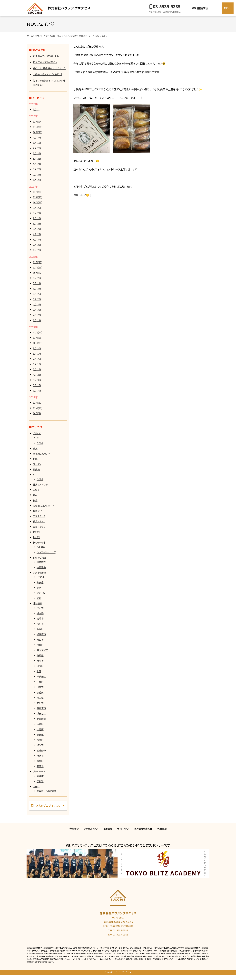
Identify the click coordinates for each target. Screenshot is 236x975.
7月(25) (37, 358)
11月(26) (37, 127)
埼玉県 (40, 697)
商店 (39, 587)
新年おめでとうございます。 (46, 56)
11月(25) (37, 337)
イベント (41, 577)
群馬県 (40, 655)
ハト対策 (41, 547)
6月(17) (37, 364)
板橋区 (40, 724)
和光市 (40, 745)
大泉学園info (40, 572)
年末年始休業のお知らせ (45, 62)
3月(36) (37, 380)
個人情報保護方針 (143, 828)
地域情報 (37, 603)
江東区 (40, 681)
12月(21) (37, 192)
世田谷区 (41, 713)
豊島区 (40, 734)
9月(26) (37, 137)
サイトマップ (122, 828)
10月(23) (37, 343)
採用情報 (107, 828)
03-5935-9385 (166, 6)
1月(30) (37, 390)
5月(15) (37, 369)
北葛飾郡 (41, 718)
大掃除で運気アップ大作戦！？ (47, 74)
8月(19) (37, 142)
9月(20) (37, 348)
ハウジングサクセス (59, 8)
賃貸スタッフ (39, 521)
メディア (37, 433)
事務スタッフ (39, 526)
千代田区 (41, 676)
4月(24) (37, 163)
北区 (39, 671)
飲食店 (40, 582)
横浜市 (40, 755)
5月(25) (37, 299)
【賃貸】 (36, 532)
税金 (35, 500)
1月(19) (37, 320)
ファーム (41, 593)
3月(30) (37, 309)
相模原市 (41, 634)
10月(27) (37, 272)
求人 (35, 448)
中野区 (40, 729)
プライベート (39, 771)
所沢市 (40, 766)
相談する (202, 8)
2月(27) (37, 315)
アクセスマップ (90, 828)
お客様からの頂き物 (46, 791)
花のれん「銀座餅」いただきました (49, 68)
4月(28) (37, 374)
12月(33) (37, 402)
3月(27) (37, 169)
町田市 (40, 639)
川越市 (40, 687)
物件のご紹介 (39, 557)
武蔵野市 (41, 750)
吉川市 (40, 623)
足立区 (40, 666)
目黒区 (40, 645)
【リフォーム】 (39, 542)
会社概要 (74, 828)
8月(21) (37, 213)
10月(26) (37, 132)
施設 (39, 598)
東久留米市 (42, 650)
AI (34, 474)
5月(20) (37, 228)
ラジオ (40, 443)
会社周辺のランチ (41, 453)
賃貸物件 (41, 562)
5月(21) (37, 158)
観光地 (36, 469)
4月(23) (37, 234)
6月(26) (37, 153)
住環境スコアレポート (43, 505)
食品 (35, 495)
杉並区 (40, 739)
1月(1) (36, 109)
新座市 (40, 660)
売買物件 (41, 567)
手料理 (40, 781)
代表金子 (37, 511)
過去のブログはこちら (48, 806)
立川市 (40, 703)
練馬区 (40, 761)
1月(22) (37, 179)
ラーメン (37, 464)
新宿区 (40, 629)
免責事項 (162, 828)
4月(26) (37, 304)
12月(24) (37, 121)
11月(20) (37, 408)
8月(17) (37, 353)
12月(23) (37, 262)
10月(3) (37, 413)
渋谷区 (40, 692)
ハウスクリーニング (46, 552)
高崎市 (40, 618)
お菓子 (36, 489)
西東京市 (41, 708)
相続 (35, 459)
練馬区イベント (40, 484)
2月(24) (37, 174)
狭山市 (40, 608)
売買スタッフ (39, 516)
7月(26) (37, 148)
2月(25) (37, 244)
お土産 (36, 786)
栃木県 (40, 613)
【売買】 (36, 537)
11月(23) (37, 267)
